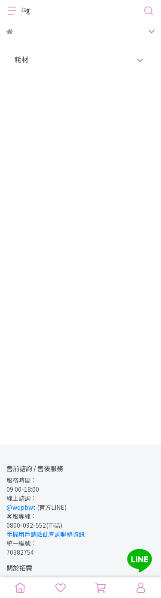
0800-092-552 (26, 525)
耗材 (21, 59)
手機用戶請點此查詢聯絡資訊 (45, 534)
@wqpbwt (21, 507)
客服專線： (21, 516)
